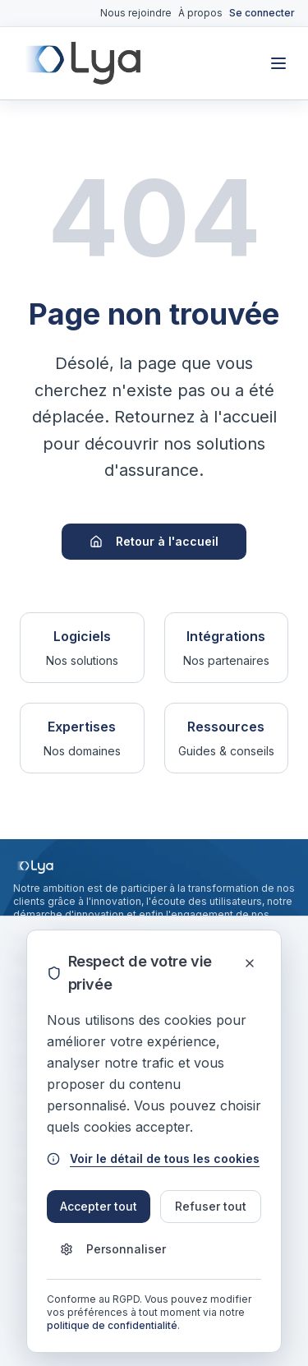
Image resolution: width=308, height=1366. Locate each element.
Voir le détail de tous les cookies (153, 1158)
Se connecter (262, 13)
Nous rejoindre (136, 13)
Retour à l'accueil (154, 541)
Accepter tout (98, 1206)
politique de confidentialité (112, 1325)
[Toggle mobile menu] (278, 63)
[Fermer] (249, 963)
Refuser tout (210, 1206)
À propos (200, 13)
